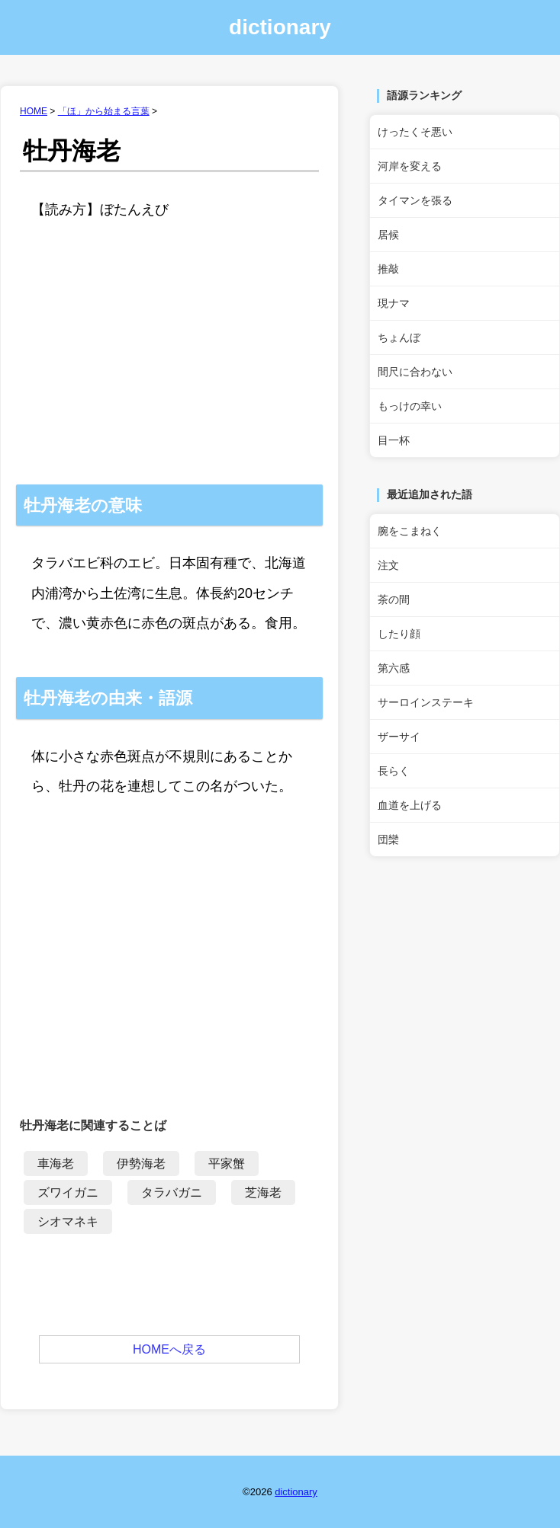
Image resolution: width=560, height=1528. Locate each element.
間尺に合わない (415, 372)
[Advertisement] (169, 370)
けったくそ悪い (415, 132)
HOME (33, 111)
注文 (388, 565)
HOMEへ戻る (169, 1349)
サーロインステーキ (426, 702)
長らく (394, 771)
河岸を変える (410, 166)
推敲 (388, 269)
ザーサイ (399, 736)
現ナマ (394, 303)
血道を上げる (410, 805)
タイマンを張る (415, 200)
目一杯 (394, 440)
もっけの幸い (410, 406)
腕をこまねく (410, 531)
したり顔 (399, 634)
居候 (388, 235)
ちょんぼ (399, 337)
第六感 (394, 668)
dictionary (280, 27)
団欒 (388, 839)
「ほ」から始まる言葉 (104, 111)
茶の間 (394, 599)
